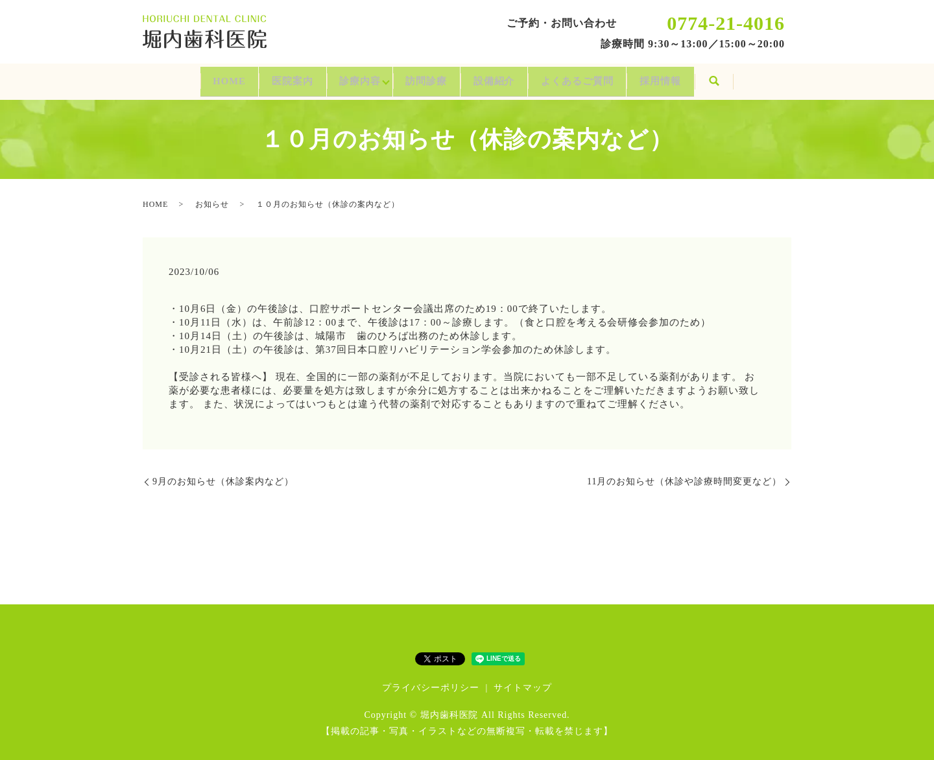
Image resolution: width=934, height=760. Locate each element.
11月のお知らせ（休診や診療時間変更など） (684, 475)
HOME (180, 77)
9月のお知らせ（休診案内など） (223, 475)
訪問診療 (424, 77)
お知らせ (212, 197)
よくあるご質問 (608, 77)
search (771, 78)
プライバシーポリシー (430, 681)
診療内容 (344, 77)
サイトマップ (523, 681)
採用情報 (710, 77)
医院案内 (260, 77)
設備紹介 (508, 77)
